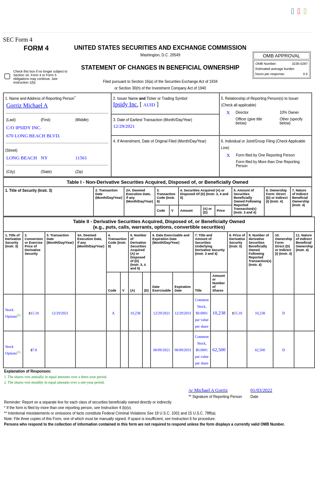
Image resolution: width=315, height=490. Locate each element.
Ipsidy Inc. (125, 104)
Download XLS (306, 11)
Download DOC (293, 11)
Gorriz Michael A (27, 105)
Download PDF (299, 11)
